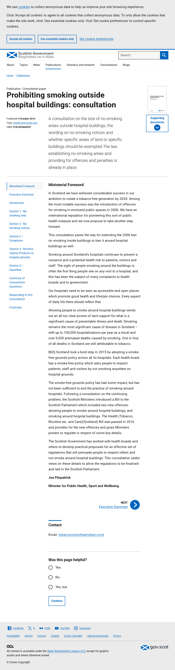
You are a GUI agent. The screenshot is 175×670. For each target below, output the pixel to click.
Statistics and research (81, 65)
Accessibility (13, 635)
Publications (53, 65)
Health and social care (25, 122)
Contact (41, 635)
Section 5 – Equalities (16, 267)
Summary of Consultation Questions (17, 282)
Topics (24, 65)
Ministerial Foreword (22, 186)
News (36, 65)
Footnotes (15, 307)
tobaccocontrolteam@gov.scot (81, 535)
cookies (24, 7)
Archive (29, 635)
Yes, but (61, 587)
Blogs (126, 65)
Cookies (55, 635)
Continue (56, 601)
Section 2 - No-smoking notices (19, 226)
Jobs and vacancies (97, 635)
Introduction (16, 203)
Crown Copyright (73, 635)
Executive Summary (21, 194)
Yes (58, 567)
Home (10, 75)
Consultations (108, 65)
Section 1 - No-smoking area (18, 213)
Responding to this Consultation (20, 297)
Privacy (117, 635)
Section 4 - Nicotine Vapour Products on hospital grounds (21, 253)
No (57, 577)
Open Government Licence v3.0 (66, 651)
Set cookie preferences (96, 39)
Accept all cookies (20, 39)
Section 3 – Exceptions (16, 238)
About (10, 65)
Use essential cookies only (57, 39)
